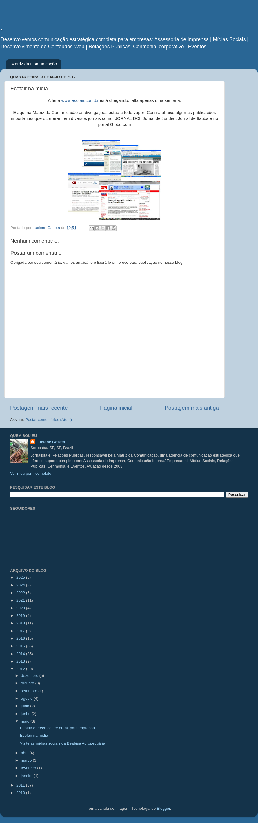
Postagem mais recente (39, 408)
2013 (21, 661)
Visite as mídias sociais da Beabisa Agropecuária (62, 743)
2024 (21, 585)
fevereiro (29, 768)
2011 (21, 785)
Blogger (163, 808)
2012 (21, 669)
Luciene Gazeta (50, 442)
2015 (21, 646)
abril (25, 753)
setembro (29, 691)
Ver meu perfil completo (30, 473)
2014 (21, 654)
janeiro (27, 775)
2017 (21, 631)
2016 (21, 638)
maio (25, 721)
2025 (21, 577)
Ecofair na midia (34, 735)
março (27, 760)
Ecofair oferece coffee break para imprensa (57, 728)
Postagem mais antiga (192, 408)
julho (25, 706)
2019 (21, 615)
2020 (21, 608)
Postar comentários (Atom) (49, 419)
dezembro (30, 675)
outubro (28, 683)
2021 (21, 600)
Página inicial (116, 408)
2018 (21, 623)
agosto (27, 698)
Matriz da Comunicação (34, 63)
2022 (21, 593)
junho (26, 714)
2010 (21, 793)
